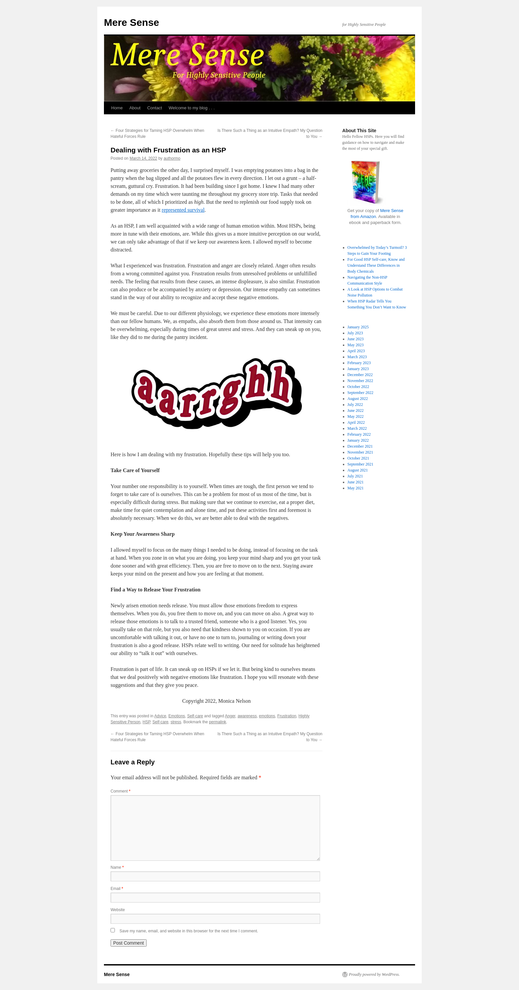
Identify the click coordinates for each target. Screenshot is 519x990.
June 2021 (356, 482)
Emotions (176, 716)
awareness (247, 716)
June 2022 (356, 410)
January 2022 (358, 440)
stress (175, 722)
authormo (172, 158)
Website (118, 910)
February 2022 (359, 434)
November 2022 (360, 380)
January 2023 (358, 368)
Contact (154, 107)
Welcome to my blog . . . (191, 107)
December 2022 (360, 374)
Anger (230, 716)
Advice (160, 716)
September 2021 (360, 464)
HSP (146, 722)
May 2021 (356, 488)
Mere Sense (131, 22)
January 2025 (358, 327)
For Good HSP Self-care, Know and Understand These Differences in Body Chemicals (376, 265)
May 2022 (356, 416)
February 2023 (359, 362)
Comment (120, 791)
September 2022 (360, 392)
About (135, 107)
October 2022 (358, 386)
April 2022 (356, 422)
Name (117, 867)
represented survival (183, 210)
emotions (267, 716)
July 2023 (355, 333)
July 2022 (355, 404)
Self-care (195, 716)
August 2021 (358, 470)
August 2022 (358, 398)
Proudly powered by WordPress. (374, 974)
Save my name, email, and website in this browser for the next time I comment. (188, 931)
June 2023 (356, 339)
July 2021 (355, 476)
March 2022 (357, 428)
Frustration (286, 716)
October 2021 (358, 458)
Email (117, 888)
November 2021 (360, 452)
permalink (217, 722)
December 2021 (360, 446)
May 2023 (356, 345)
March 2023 (357, 357)
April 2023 (356, 351)
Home (117, 107)
